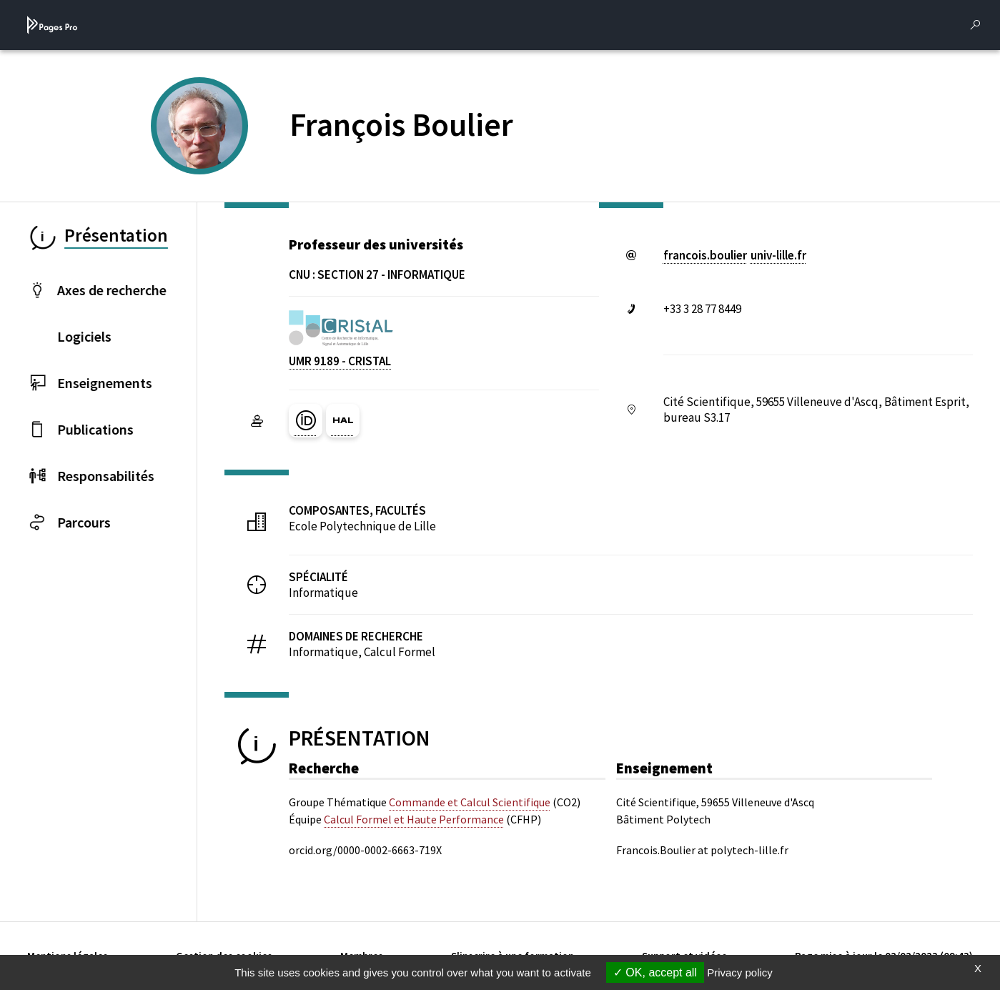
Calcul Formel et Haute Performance (414, 819)
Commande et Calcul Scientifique (469, 802)
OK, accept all (655, 972)
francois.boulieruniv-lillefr (734, 255)
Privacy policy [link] (740, 972)
